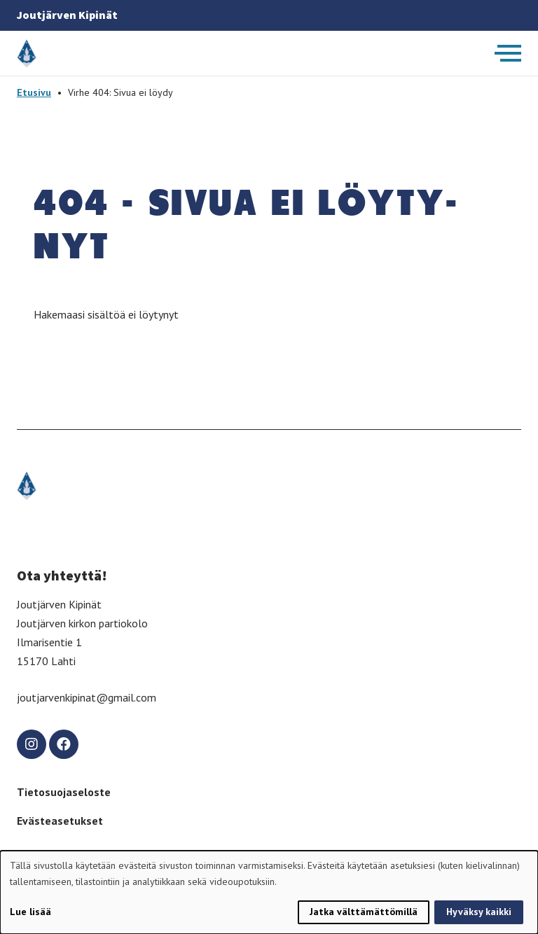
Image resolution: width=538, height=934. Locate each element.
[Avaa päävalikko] (508, 53)
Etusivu (34, 92)
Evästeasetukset (60, 821)
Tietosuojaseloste (64, 792)
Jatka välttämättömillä (364, 911)
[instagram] (31, 744)
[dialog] (269, 892)
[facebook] (63, 744)
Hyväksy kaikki (478, 911)
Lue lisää (30, 911)
